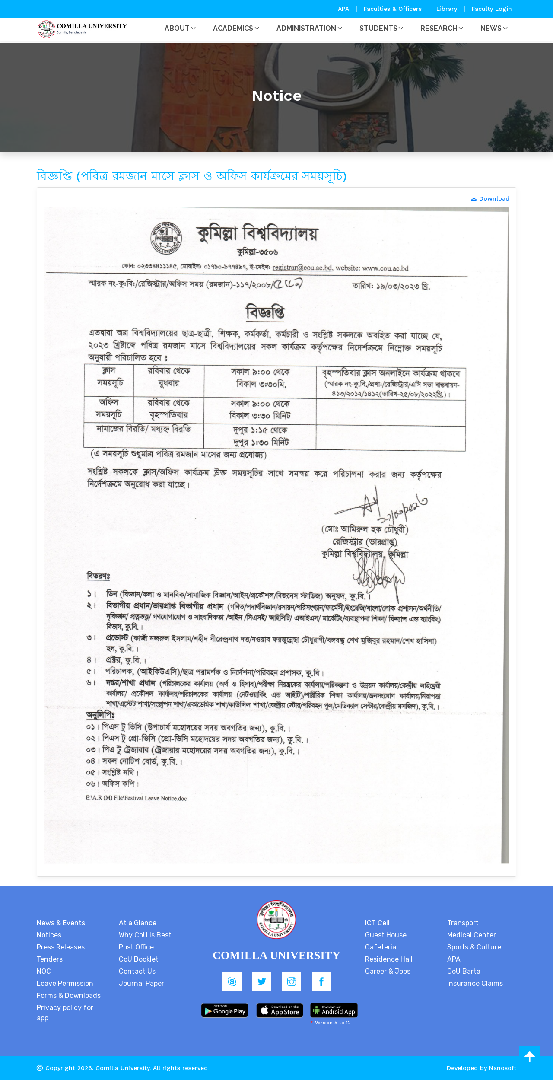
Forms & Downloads (69, 995)
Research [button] (438, 28)
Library (447, 8)
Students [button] (378, 28)
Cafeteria (380, 947)
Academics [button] (233, 28)
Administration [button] (306, 28)
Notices (49, 935)
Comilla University (122, 1067)
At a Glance (137, 923)
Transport (463, 923)
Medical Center (471, 935)
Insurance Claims (475, 983)
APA (344, 8)
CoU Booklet (139, 959)
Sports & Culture (474, 947)
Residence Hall (389, 959)
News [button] (491, 28)
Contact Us (137, 971)
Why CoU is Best (145, 935)
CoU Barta (463, 971)
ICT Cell (377, 923)
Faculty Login (492, 8)
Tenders (50, 959)
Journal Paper (141, 983)
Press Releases (61, 947)
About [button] (177, 28)
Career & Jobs (387, 971)
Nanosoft (502, 1067)
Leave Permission (65, 983)
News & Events (61, 923)
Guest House (386, 935)
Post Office (136, 947)
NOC (44, 971)
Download (490, 198)
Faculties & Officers (393, 8)
